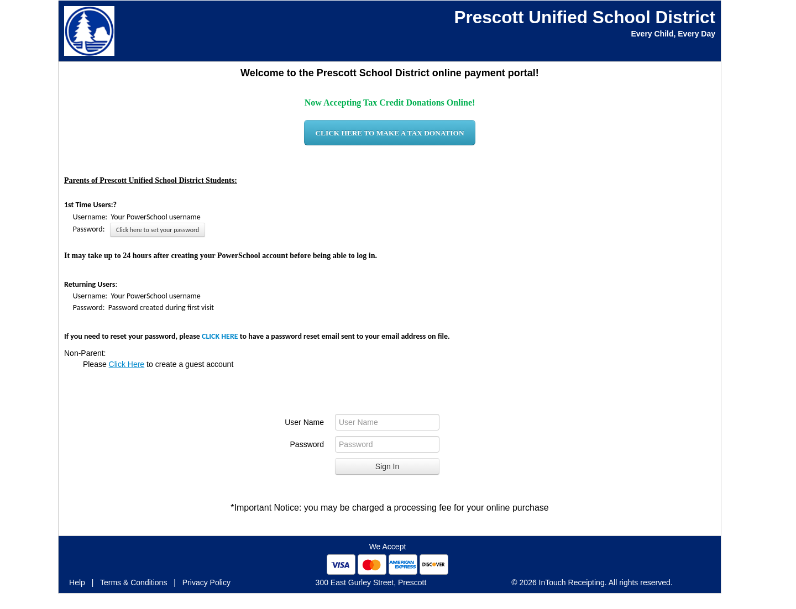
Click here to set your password (157, 230)
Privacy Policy (206, 582)
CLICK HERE (220, 336)
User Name (304, 422)
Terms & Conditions (133, 582)
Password (307, 444)
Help (77, 582)
